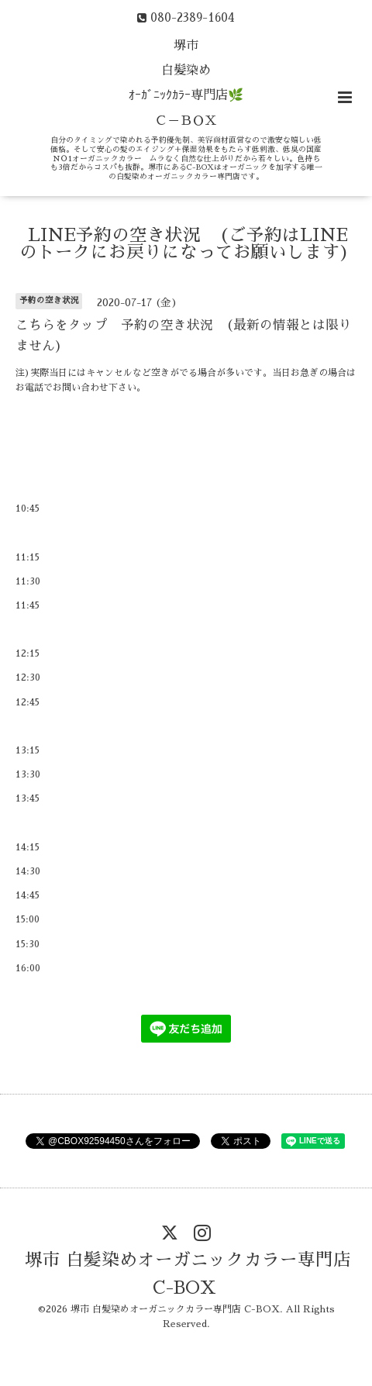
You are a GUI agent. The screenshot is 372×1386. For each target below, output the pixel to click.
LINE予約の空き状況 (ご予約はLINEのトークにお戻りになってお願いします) (184, 244)
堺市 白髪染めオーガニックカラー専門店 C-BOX (188, 1274)
